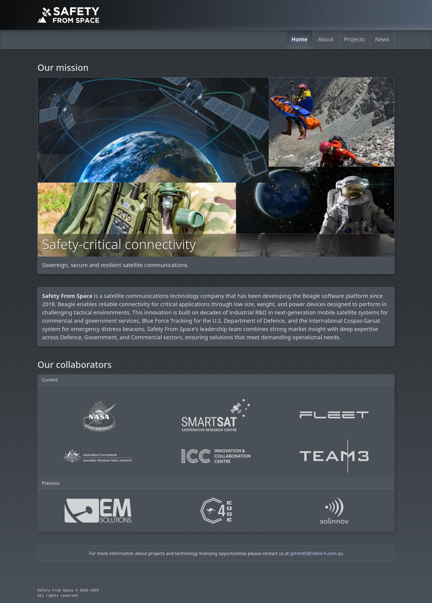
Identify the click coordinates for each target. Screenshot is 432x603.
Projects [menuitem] (354, 39)
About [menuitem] (326, 39)
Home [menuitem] (299, 39)
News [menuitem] (382, 39)
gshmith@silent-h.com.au (316, 553)
